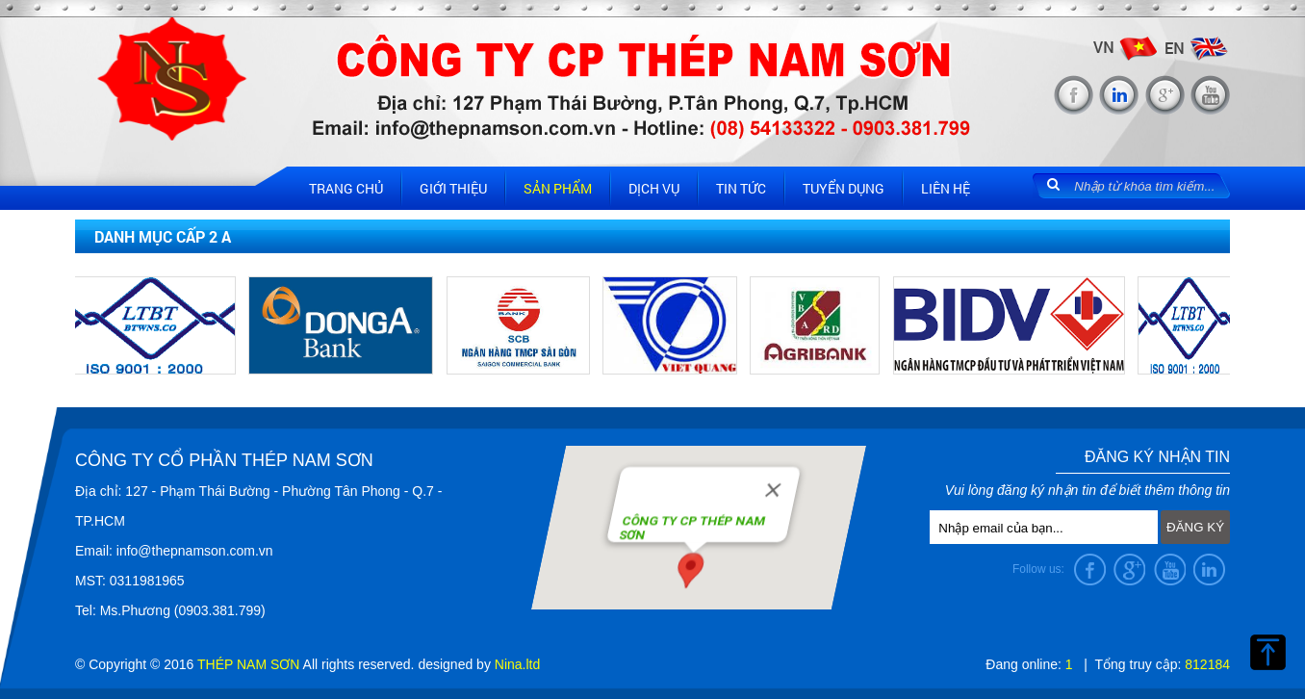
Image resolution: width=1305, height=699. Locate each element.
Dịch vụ (653, 188)
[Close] (774, 488)
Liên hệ (945, 188)
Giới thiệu (453, 188)
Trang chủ (346, 188)
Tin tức (741, 188)
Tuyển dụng (843, 188)
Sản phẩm (558, 188)
